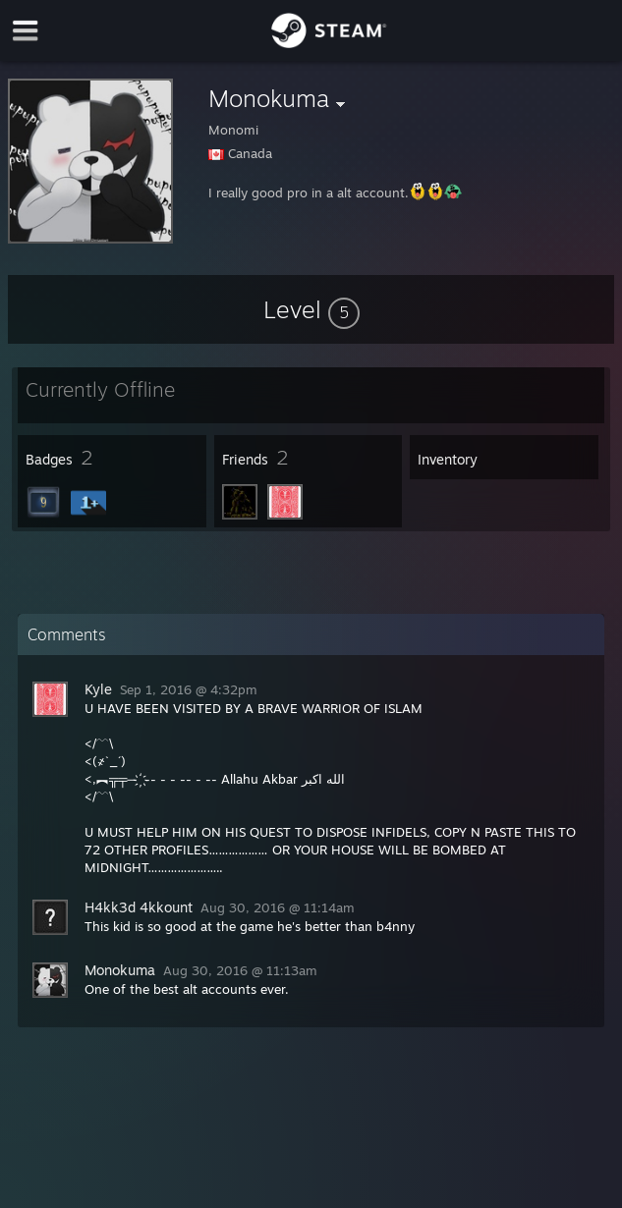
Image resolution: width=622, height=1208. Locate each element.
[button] (311, 309)
